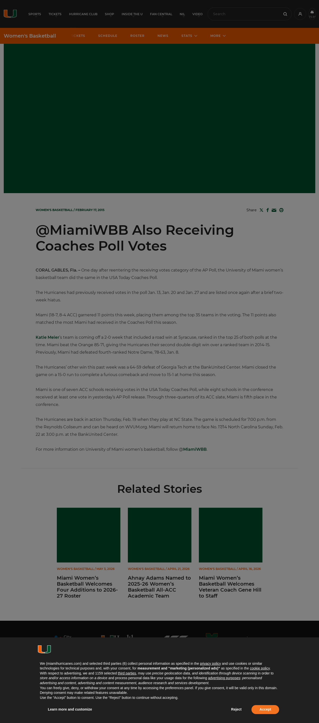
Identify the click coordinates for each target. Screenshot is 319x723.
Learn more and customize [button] (70, 709)
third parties (127, 673)
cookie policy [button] (260, 668)
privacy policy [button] (210, 664)
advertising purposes (224, 678)
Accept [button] (265, 709)
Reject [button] (236, 709)
